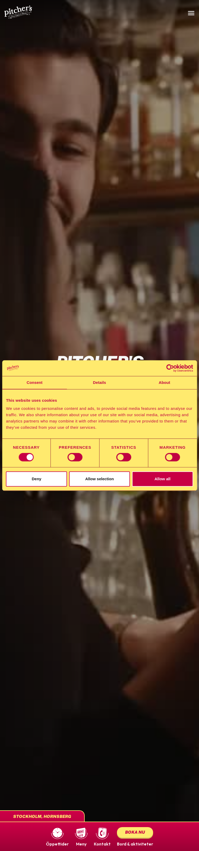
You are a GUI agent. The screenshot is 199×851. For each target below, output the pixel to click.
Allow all (162, 479)
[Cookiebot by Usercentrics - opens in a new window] (170, 368)
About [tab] (164, 382)
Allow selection (99, 479)
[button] (57, 836)
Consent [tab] (34, 382)
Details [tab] (99, 382)
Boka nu (135, 832)
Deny (36, 479)
